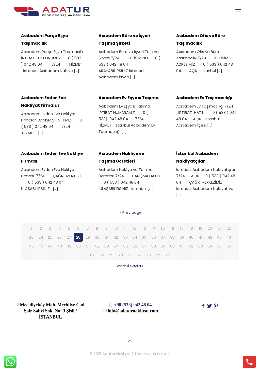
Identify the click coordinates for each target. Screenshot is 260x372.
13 (144, 228)
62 (191, 246)
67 (92, 255)
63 (200, 246)
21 (219, 228)
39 (182, 237)
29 (88, 237)
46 (40, 246)
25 (50, 237)
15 (163, 228)
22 (229, 228)
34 (134, 237)
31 (106, 237)
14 (153, 228)
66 (228, 246)
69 (111, 255)
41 (200, 237)
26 (59, 237)
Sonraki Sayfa (130, 266)
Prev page (130, 212)
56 (134, 246)
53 (106, 246)
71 (130, 255)
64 (209, 246)
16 (172, 228)
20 (210, 228)
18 (191, 228)
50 (78, 246)
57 (144, 246)
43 (219, 237)
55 (125, 246)
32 (116, 237)
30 (97, 237)
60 (172, 246)
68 (102, 255)
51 (88, 246)
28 (78, 237)
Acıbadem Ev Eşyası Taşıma (129, 98)
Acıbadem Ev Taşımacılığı (204, 98)
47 (50, 246)
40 (191, 237)
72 (139, 255)
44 (228, 237)
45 (31, 246)
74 (158, 255)
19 (200, 228)
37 (163, 237)
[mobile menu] (238, 11)
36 (153, 237)
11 (125, 228)
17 (182, 228)
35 (144, 237)
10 (116, 228)
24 (41, 237)
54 (116, 246)
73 (149, 255)
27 (69, 237)
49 (69, 246)
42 (210, 237)
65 (219, 246)
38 (172, 237)
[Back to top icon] (130, 340)
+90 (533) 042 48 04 (130, 304)
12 (134, 228)
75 (167, 255)
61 (182, 246)
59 (162, 246)
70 (120, 255)
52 (97, 246)
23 (31, 237)
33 (125, 237)
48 (59, 246)
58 (153, 246)
